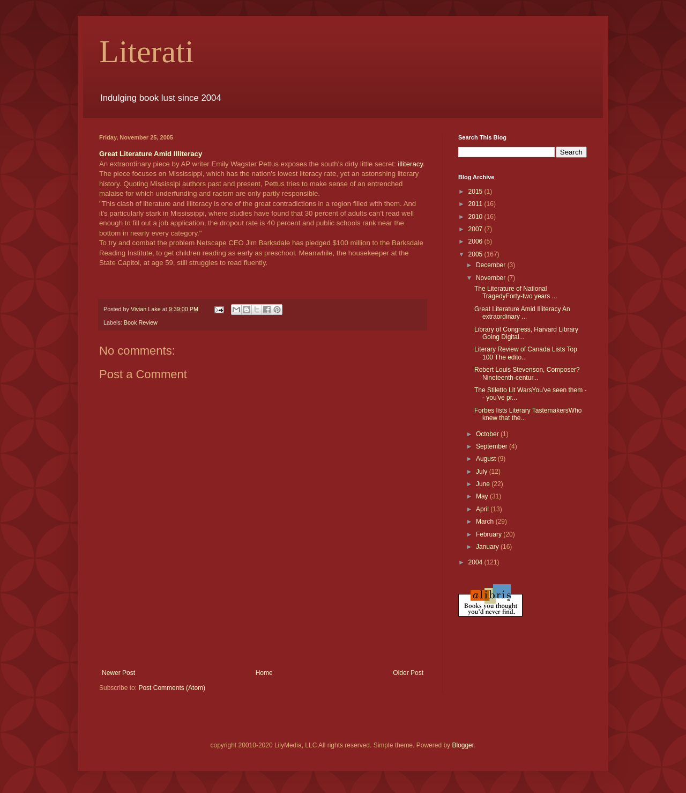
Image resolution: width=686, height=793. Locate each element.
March (486, 521)
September (492, 446)
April (483, 509)
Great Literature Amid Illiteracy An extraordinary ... (522, 312)
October (488, 434)
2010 (476, 217)
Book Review (141, 322)
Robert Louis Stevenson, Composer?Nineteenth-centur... (527, 373)
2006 (476, 241)
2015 (476, 191)
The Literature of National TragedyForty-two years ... (515, 292)
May (483, 496)
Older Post (408, 673)
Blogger (463, 745)
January (488, 546)
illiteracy (410, 164)
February (489, 534)
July (482, 471)
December (492, 265)
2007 (476, 229)
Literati (146, 51)
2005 (476, 254)
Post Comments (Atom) (171, 688)
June (483, 484)
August (487, 458)
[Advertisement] (262, 639)
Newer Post (118, 673)
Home (264, 673)
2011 (476, 204)
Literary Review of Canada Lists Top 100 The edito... (525, 353)
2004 (476, 562)
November (492, 278)
